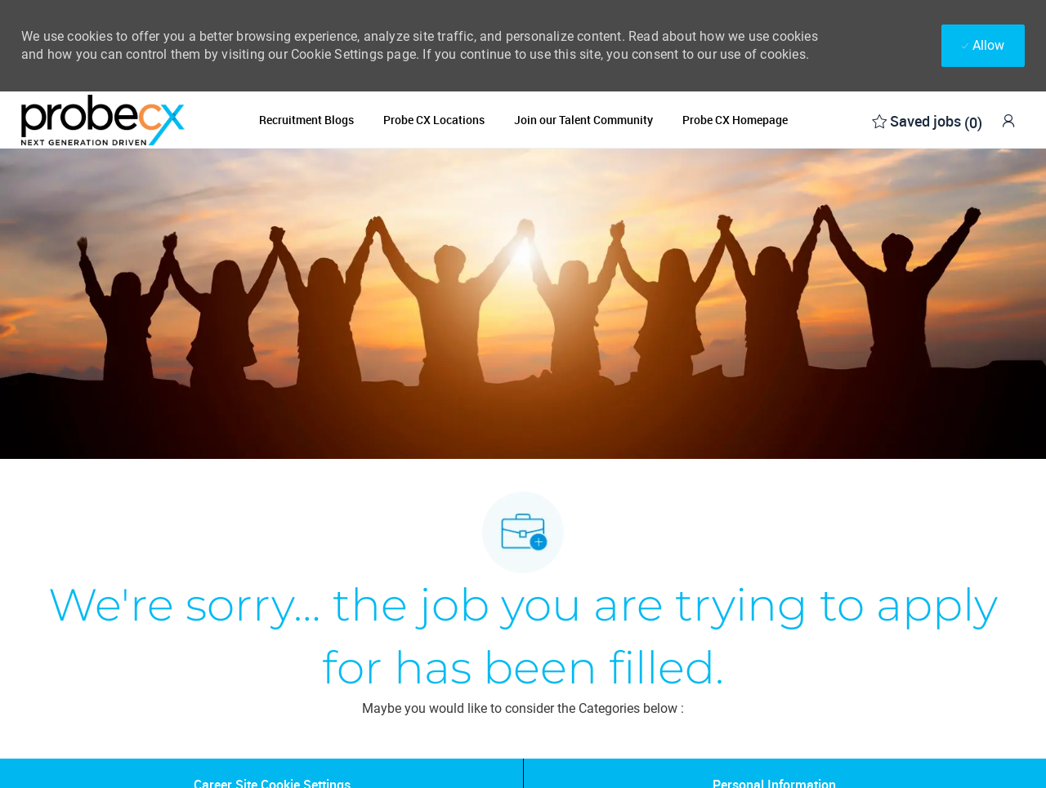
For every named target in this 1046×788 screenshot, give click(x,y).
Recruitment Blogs (306, 120)
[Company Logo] (103, 120)
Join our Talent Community (583, 120)
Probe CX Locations (434, 120)
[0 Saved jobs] (927, 119)
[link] (1008, 120)
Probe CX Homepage (735, 120)
